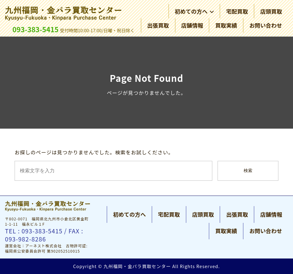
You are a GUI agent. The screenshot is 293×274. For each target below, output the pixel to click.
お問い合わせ (265, 25)
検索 (248, 170)
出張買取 (158, 25)
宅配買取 (237, 11)
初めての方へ (194, 11)
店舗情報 (192, 25)
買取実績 (226, 25)
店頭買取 (271, 11)
